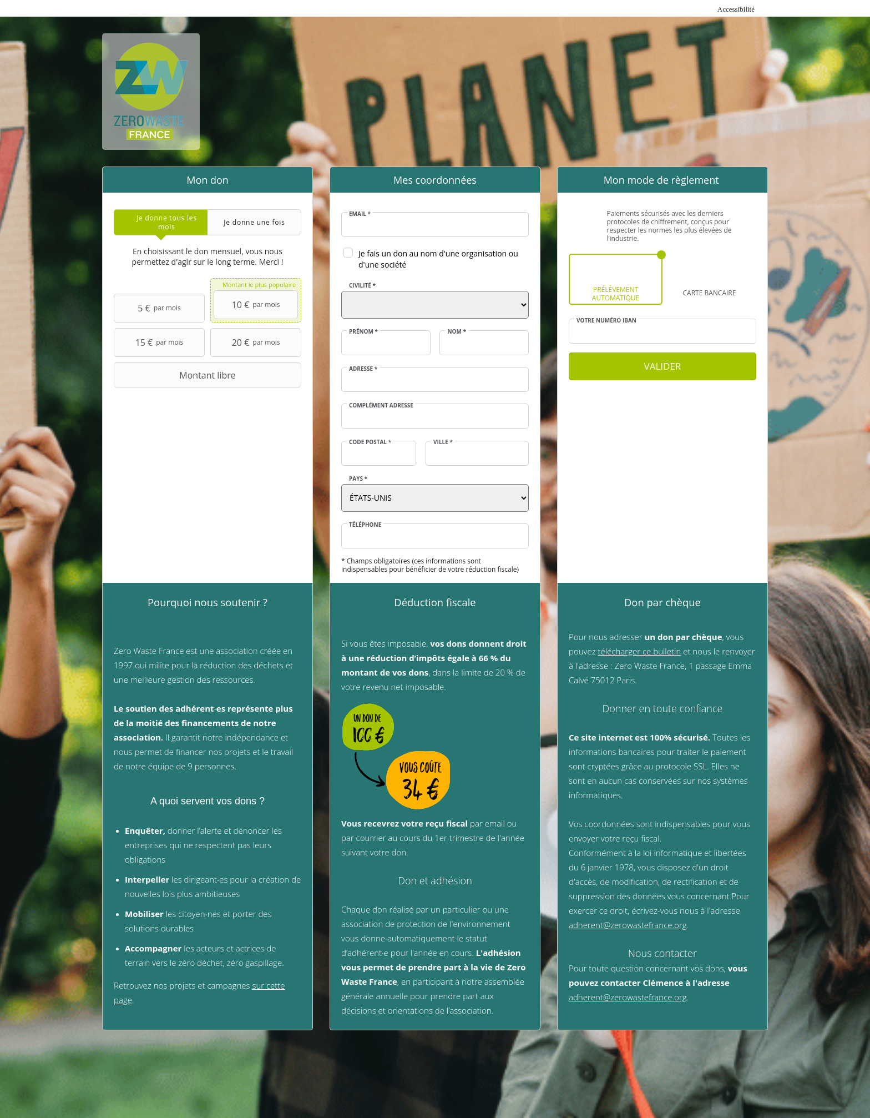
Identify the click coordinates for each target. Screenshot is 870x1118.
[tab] (161, 222)
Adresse (363, 368)
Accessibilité (736, 9)
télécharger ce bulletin (639, 651)
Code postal (370, 442)
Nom (456, 331)
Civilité (362, 285)
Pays (358, 478)
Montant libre (176, 375)
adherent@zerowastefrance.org (628, 924)
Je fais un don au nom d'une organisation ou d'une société (438, 259)
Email (360, 213)
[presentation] (160, 222)
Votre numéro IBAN (606, 320)
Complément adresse (381, 405)
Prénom (363, 331)
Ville (443, 442)
